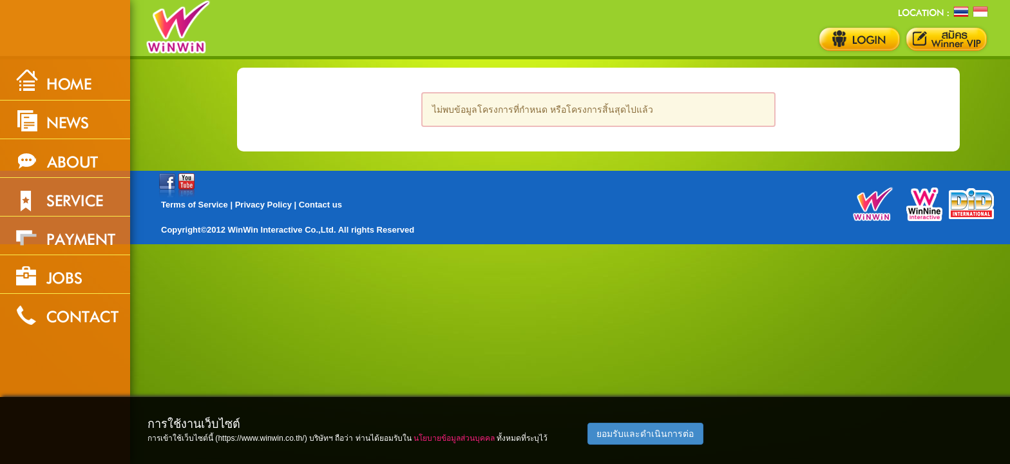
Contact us (320, 204)
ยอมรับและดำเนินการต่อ (645, 434)
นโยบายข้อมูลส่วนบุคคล (454, 438)
